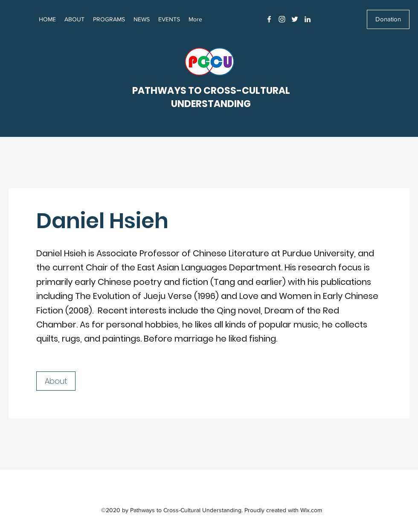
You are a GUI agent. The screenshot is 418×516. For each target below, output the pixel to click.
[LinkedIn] (307, 19)
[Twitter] (294, 19)
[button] (141, 19)
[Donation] (388, 19)
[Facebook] (269, 19)
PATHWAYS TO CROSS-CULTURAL (211, 90)
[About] (55, 381)
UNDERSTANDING (211, 103)
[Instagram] (282, 19)
